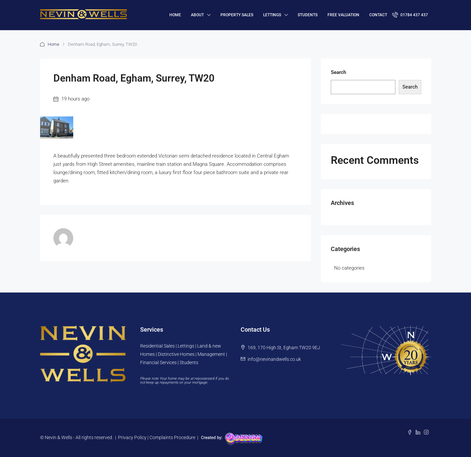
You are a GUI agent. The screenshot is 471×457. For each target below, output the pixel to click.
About (197, 15)
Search (338, 72)
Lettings (272, 15)
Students (308, 15)
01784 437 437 (410, 15)
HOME (175, 15)
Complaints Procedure (172, 437)
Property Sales (236, 15)
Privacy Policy (132, 437)
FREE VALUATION (343, 15)
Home (53, 44)
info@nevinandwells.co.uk (274, 359)
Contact (378, 15)
